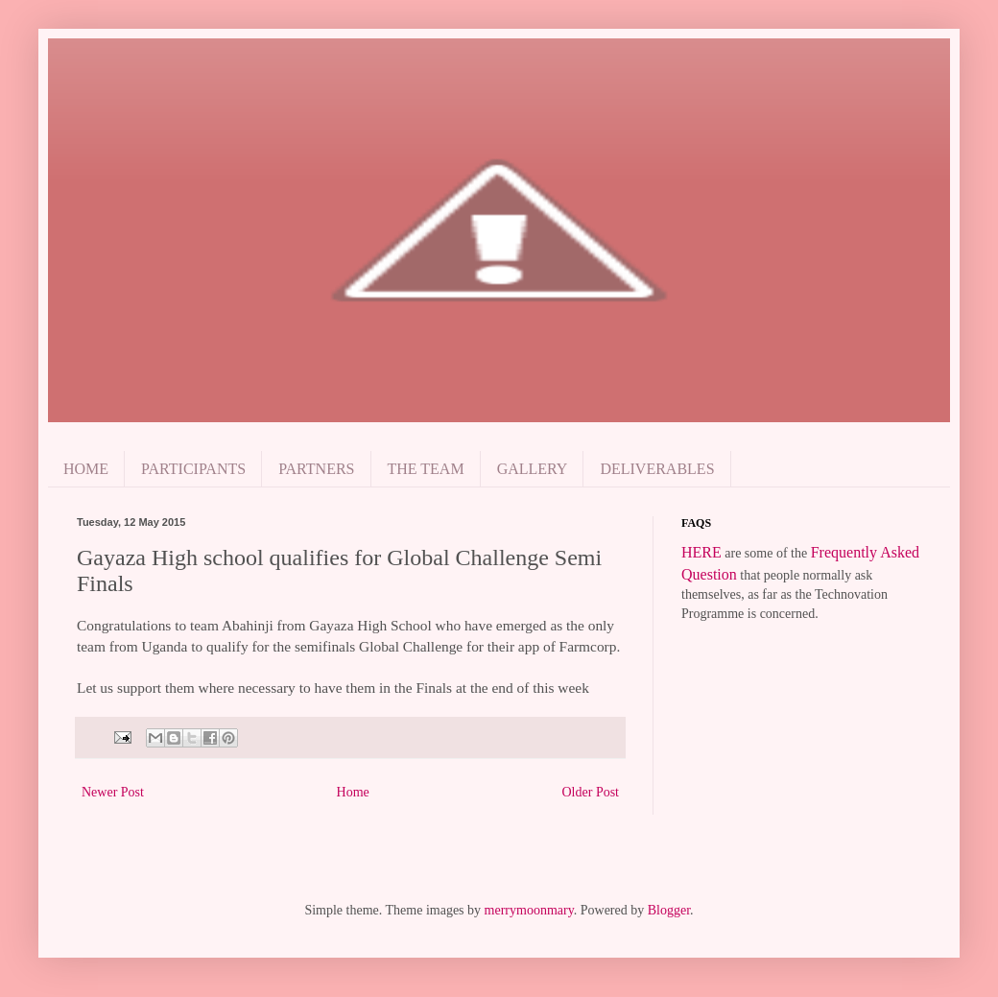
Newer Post (113, 792)
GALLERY (532, 469)
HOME (85, 469)
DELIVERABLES (657, 469)
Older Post (591, 792)
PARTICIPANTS (193, 469)
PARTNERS (316, 469)
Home (353, 792)
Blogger (669, 910)
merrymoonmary (529, 910)
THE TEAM (426, 469)
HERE (701, 552)
